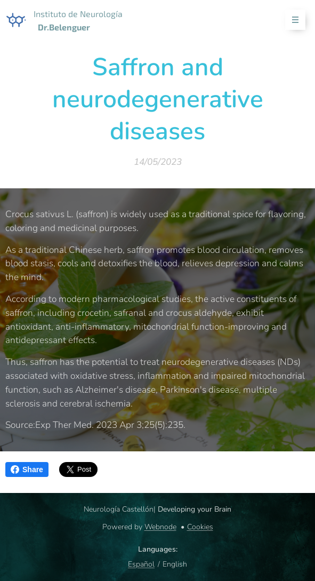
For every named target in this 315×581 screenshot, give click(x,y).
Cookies (200, 527)
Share (27, 469)
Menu (291, 20)
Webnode (160, 527)
